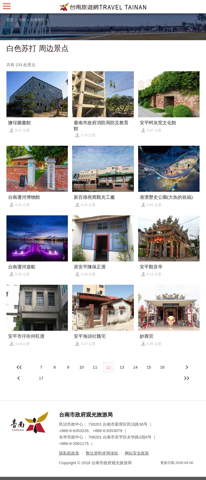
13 (122, 367)
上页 (186, 367)
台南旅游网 (103, 6)
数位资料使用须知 (102, 453)
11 (95, 367)
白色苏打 (38, 20)
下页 (19, 378)
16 (162, 367)
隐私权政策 (69, 453)
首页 (9, 20)
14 (135, 367)
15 (148, 367)
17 (41, 378)
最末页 (186, 378)
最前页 (19, 367)
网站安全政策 (137, 453)
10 (81, 367)
